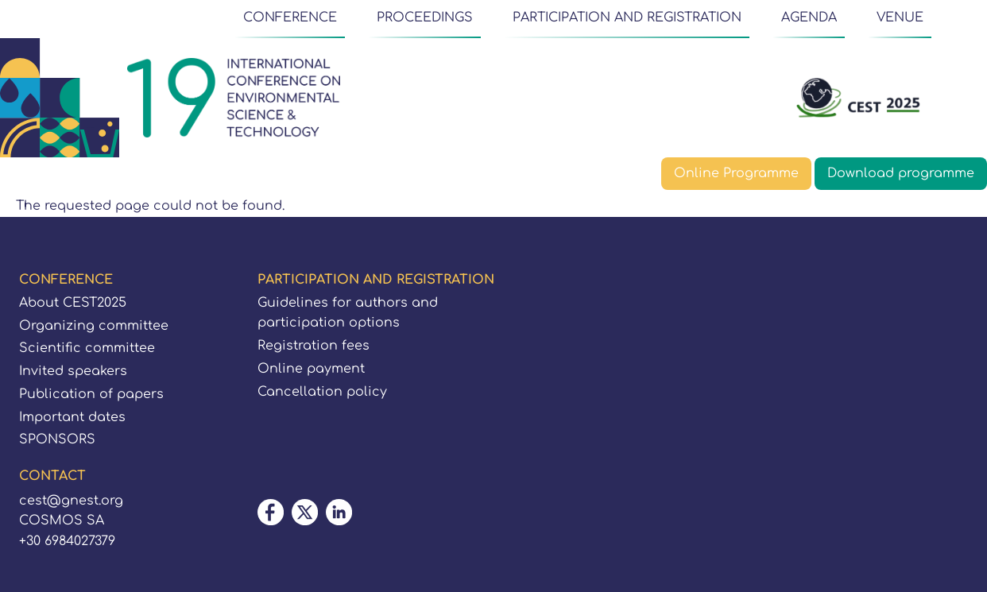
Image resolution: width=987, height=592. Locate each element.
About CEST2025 (72, 303)
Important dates (72, 417)
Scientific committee (87, 348)
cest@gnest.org (71, 500)
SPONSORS (57, 439)
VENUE (900, 17)
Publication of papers (91, 394)
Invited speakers (73, 371)
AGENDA (809, 17)
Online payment (311, 369)
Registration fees (313, 346)
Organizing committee (93, 326)
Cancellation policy (322, 392)
